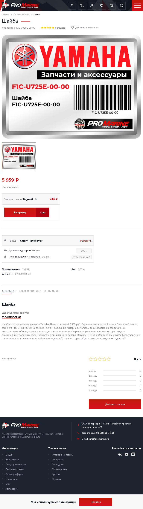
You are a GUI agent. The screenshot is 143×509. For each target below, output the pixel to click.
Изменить (86, 240)
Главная (5, 14)
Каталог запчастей (21, 14)
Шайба (37, 14)
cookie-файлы (65, 502)
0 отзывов (60, 27)
